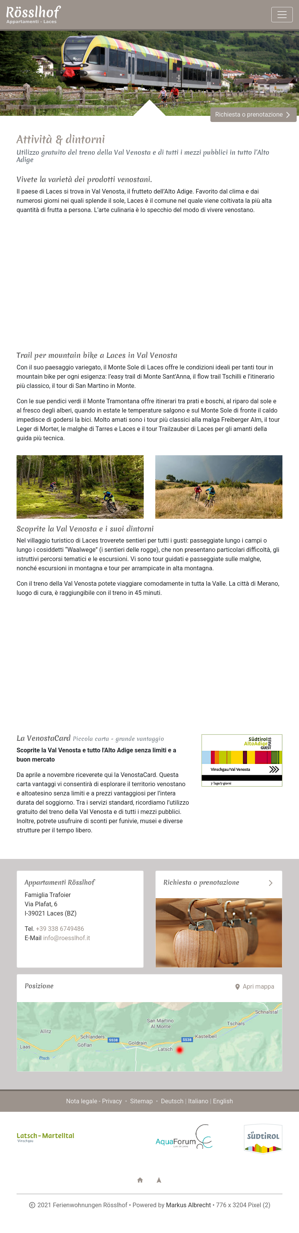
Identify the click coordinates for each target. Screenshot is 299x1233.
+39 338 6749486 (60, 928)
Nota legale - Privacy (94, 1101)
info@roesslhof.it (66, 938)
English (223, 1101)
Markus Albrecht (188, 1205)
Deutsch (172, 1101)
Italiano (198, 1101)
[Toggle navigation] (282, 14)
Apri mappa (254, 986)
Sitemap (141, 1101)
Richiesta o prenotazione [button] (253, 114)
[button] (140, 1180)
